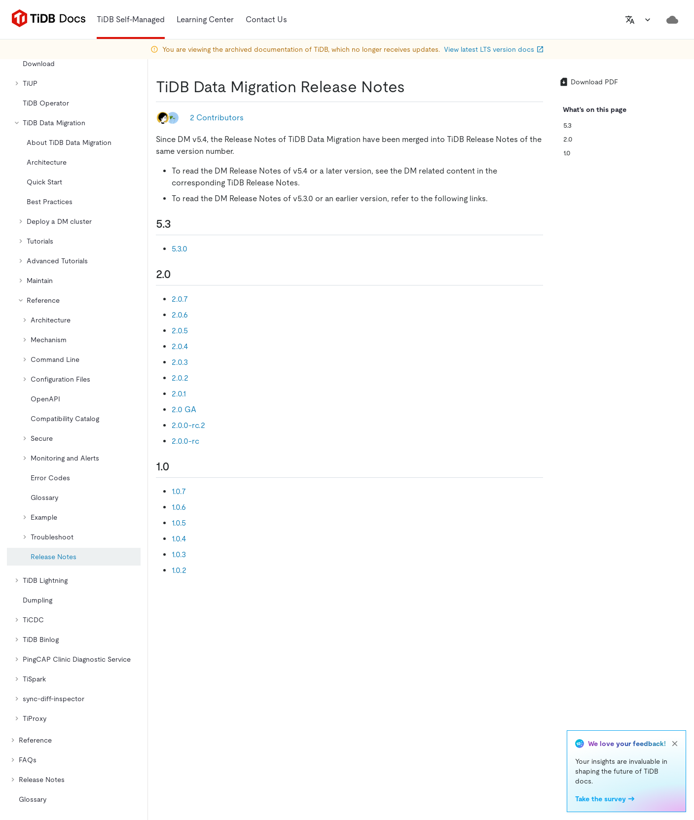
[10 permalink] (177, 466)
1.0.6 (179, 507)
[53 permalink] (179, 224)
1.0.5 (179, 523)
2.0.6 (180, 315)
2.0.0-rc (185, 441)
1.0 (567, 153)
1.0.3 (179, 554)
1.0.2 (179, 570)
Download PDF (588, 82)
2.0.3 (180, 362)
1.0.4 (179, 538)
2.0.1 (179, 393)
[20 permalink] (179, 274)
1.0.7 (179, 491)
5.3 (567, 125)
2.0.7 (180, 299)
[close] (675, 743)
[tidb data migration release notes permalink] (413, 87)
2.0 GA (184, 409)
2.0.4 (180, 346)
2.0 (568, 139)
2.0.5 (180, 330)
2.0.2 (180, 378)
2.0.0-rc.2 (188, 425)
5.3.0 (179, 248)
